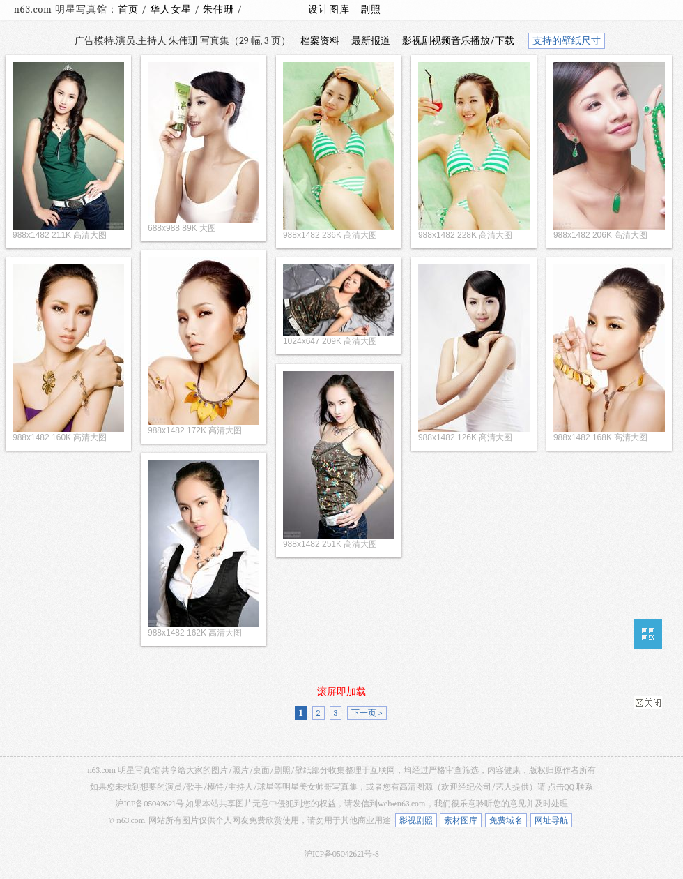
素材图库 (460, 820)
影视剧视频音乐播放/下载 (458, 41)
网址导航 (551, 820)
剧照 (370, 9)
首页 (128, 9)
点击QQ (561, 787)
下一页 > (367, 713)
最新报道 (370, 41)
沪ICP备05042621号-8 (341, 854)
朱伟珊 (220, 9)
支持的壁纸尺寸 (566, 41)
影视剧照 (416, 820)
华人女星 (172, 9)
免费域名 (506, 820)
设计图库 (329, 9)
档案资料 (319, 41)
